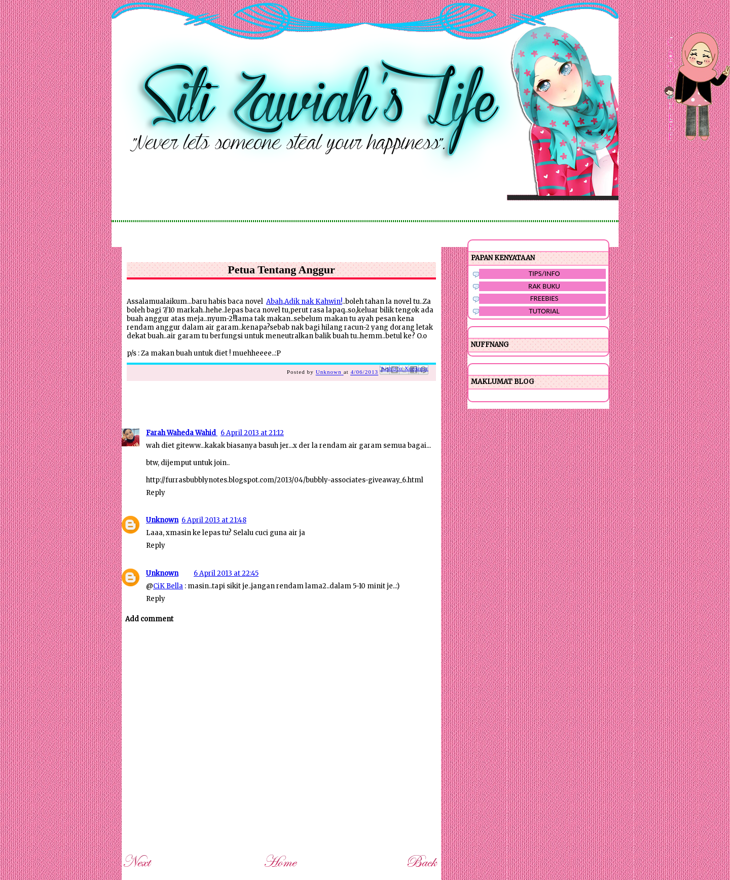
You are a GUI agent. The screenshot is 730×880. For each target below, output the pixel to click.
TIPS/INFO (544, 273)
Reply (155, 492)
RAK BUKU (544, 286)
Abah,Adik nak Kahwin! (304, 301)
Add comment (149, 619)
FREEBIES (544, 298)
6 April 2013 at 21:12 (252, 433)
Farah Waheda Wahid (181, 433)
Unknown (162, 520)
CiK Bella (168, 586)
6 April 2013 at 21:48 (213, 520)
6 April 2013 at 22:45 (226, 573)
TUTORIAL (544, 310)
